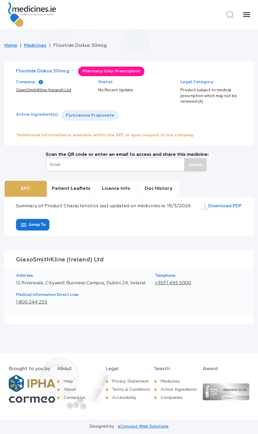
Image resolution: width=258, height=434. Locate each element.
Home (10, 45)
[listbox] (90, 115)
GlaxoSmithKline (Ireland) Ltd (43, 90)
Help (68, 381)
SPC (25, 188)
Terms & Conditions (131, 389)
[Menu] (247, 15)
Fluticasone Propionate (90, 115)
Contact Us (74, 398)
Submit (195, 164)
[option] (90, 115)
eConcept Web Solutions (143, 426)
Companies (172, 398)
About (70, 389)
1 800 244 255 (31, 302)
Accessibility (124, 398)
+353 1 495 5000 (173, 283)
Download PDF (221, 206)
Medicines (35, 45)
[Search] (230, 15)
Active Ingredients (179, 389)
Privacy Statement (130, 381)
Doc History (158, 188)
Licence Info (116, 188)
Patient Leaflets (71, 188)
